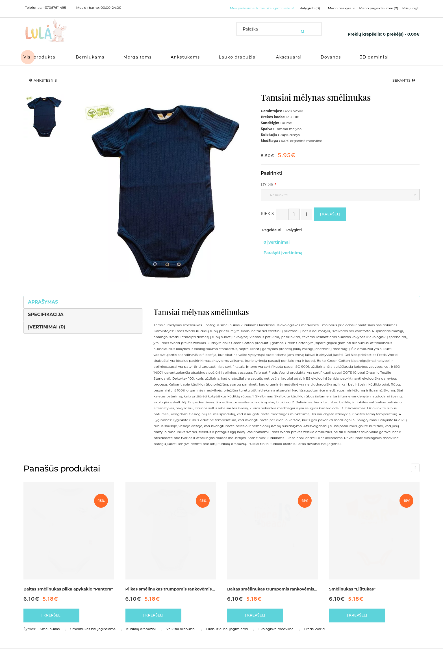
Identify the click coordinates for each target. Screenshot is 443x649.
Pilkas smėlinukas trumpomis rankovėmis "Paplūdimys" (183, 586)
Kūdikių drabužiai (141, 630)
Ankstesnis (47, 79)
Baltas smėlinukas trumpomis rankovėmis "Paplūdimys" (285, 586)
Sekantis (400, 79)
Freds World (314, 630)
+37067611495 (54, 8)
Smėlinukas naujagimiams (93, 630)
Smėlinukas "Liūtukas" (352, 586)
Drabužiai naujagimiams (227, 630)
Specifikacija (46, 312)
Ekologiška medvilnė (276, 630)
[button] (43, 113)
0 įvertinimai (274, 241)
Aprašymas (43, 299)
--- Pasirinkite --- (279, 193)
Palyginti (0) (302, 8)
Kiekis (267, 213)
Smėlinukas (50, 630)
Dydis (267, 182)
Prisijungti (411, 8)
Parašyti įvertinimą (280, 247)
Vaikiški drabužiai (181, 630)
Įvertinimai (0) (46, 324)
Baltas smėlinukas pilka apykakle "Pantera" (68, 586)
